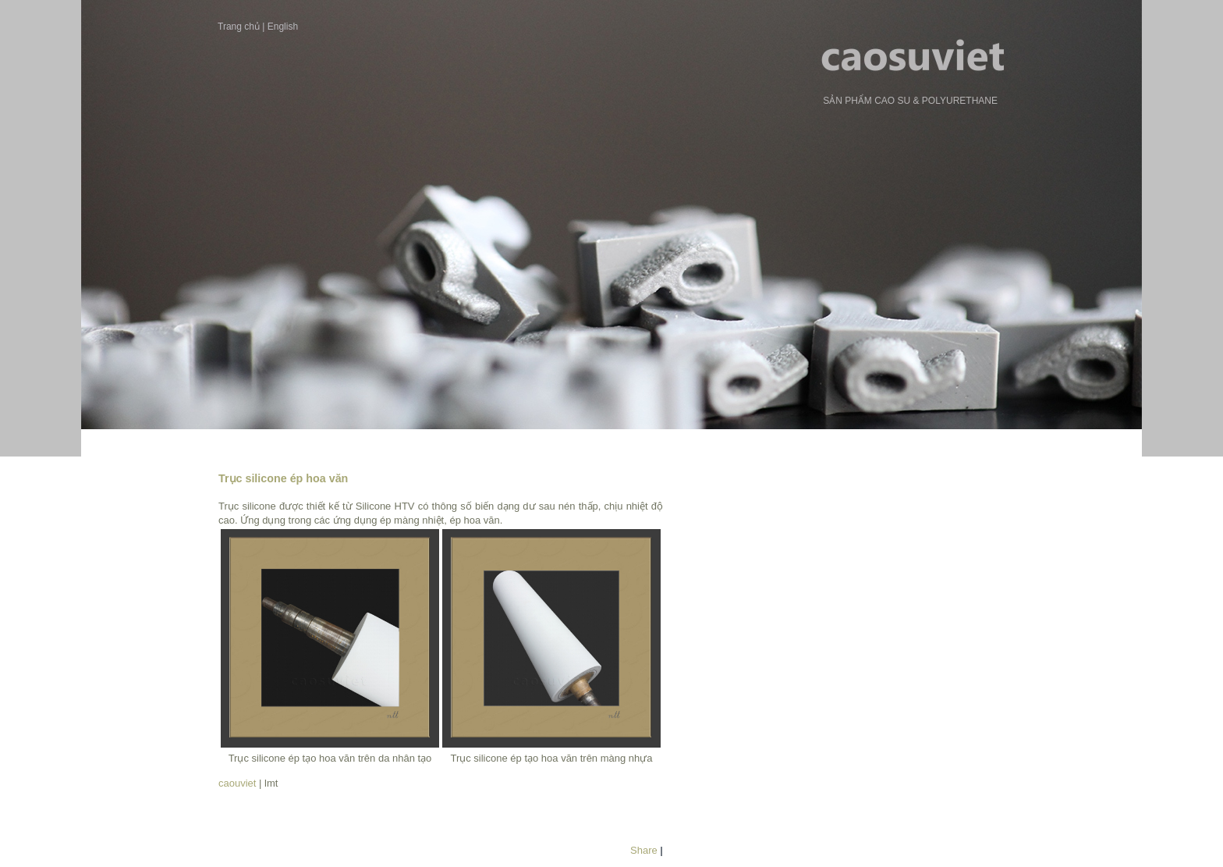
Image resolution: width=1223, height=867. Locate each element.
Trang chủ (239, 26)
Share (644, 850)
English (283, 26)
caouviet (237, 783)
